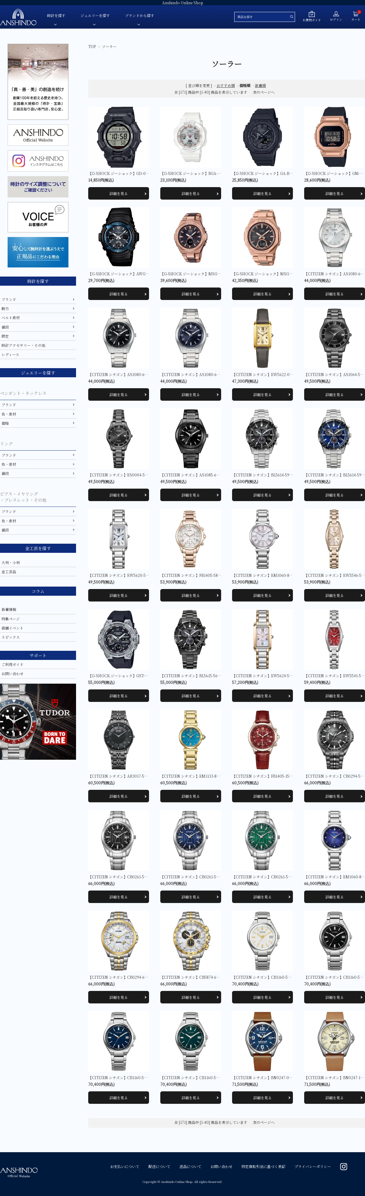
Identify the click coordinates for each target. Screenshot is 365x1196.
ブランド (9, 299)
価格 (5, 423)
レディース (10, 354)
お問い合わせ (12, 673)
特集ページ (11, 618)
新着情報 (9, 609)
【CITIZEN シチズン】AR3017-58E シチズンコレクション (137, 776)
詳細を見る (118, 193)
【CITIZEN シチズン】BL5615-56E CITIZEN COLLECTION (211, 675)
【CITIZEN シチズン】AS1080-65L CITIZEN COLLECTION (212, 374)
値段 (5, 327)
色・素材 (9, 414)
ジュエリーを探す (95, 15)
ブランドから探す (139, 15)
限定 (5, 336)
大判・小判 (11, 562)
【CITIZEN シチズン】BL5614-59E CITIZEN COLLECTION (283, 474)
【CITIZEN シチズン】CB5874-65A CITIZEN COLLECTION (212, 977)
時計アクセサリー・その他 (23, 345)
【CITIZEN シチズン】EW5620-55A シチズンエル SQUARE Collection (148, 575)
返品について (190, 1166)
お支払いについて (124, 1166)
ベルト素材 (11, 317)
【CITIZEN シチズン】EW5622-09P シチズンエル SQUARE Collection (292, 374)
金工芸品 (9, 571)
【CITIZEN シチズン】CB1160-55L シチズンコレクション (137, 1077)
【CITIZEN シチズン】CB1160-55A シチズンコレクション (281, 977)
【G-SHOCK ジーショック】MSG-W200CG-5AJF (202, 273)
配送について (159, 1166)
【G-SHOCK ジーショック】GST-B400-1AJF (126, 675)
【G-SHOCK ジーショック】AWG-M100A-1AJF (128, 273)
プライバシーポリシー (312, 1166)
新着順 (260, 85)
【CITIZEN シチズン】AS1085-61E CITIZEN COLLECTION (212, 474)
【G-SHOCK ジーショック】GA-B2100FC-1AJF (272, 173)
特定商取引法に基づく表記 (263, 1166)
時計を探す (56, 15)
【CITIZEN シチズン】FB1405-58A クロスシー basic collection (214, 575)
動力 (5, 308)
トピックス (11, 637)
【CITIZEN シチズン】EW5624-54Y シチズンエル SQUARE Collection (292, 675)
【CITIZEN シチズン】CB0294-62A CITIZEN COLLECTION (140, 977)
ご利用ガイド (12, 664)
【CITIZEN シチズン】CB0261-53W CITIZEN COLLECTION (284, 876)
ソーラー (109, 46)
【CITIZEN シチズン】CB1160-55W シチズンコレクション (209, 1077)
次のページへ (264, 92)
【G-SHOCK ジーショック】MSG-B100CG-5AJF (273, 273)
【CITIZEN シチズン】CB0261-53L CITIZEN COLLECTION (212, 876)
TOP (92, 46)
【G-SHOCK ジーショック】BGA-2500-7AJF (198, 173)
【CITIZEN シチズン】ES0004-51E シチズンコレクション (137, 474)
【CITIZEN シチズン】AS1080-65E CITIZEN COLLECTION (140, 374)
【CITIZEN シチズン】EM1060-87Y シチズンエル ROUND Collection (292, 575)
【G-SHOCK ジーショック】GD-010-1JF (122, 173)
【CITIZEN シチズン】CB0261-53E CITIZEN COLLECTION (140, 876)
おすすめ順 (226, 85)
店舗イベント (12, 627)
